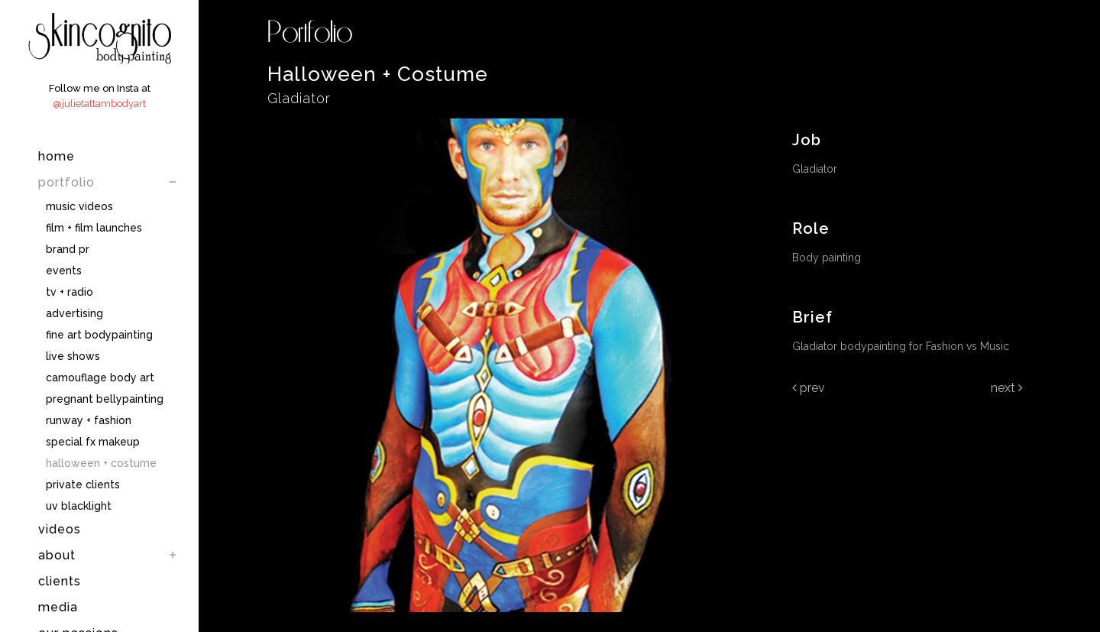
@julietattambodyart (99, 103)
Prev (808, 387)
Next (1007, 387)
